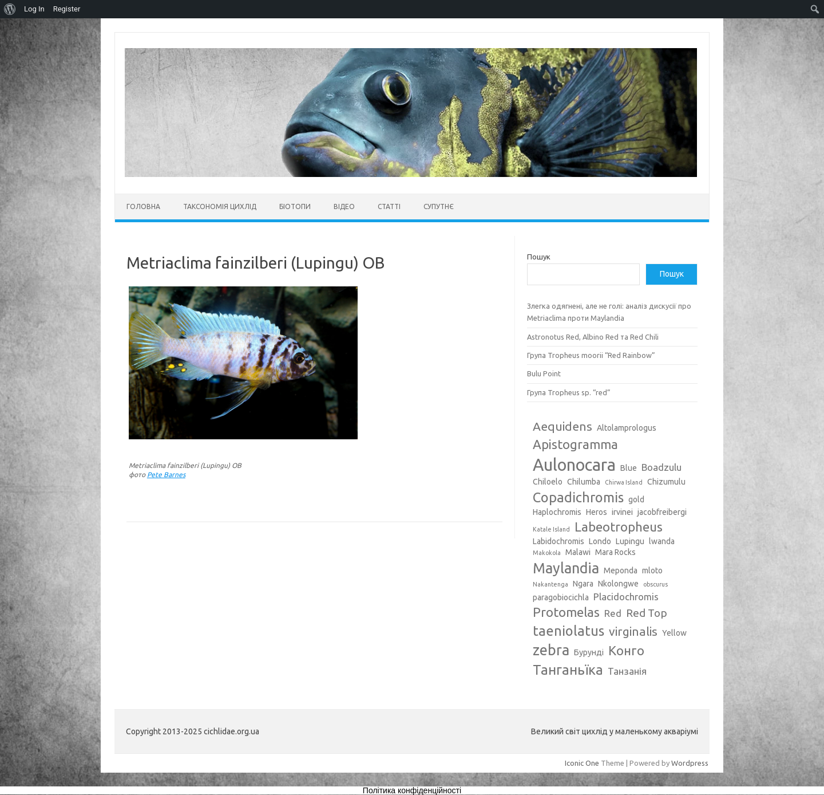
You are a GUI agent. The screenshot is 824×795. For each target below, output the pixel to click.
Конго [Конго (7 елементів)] (626, 650)
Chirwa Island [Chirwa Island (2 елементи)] (624, 482)
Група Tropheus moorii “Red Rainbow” (591, 355)
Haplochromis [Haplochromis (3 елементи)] (557, 512)
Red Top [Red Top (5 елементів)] (646, 613)
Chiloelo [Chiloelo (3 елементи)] (547, 481)
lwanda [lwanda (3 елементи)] (662, 541)
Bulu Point (544, 373)
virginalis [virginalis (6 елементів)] (633, 631)
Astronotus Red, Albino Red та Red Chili (593, 337)
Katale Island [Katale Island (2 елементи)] (551, 529)
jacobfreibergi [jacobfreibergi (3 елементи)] (662, 512)
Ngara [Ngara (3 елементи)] (583, 583)
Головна (143, 206)
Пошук (538, 257)
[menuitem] (10, 9)
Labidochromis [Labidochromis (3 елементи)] (558, 541)
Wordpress (689, 763)
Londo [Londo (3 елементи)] (600, 541)
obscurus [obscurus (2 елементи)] (655, 584)
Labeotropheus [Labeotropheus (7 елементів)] (619, 526)
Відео (344, 206)
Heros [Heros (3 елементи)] (596, 512)
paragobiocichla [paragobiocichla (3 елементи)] (561, 597)
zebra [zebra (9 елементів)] (551, 650)
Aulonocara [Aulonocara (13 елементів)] (574, 464)
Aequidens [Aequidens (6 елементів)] (562, 426)
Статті (389, 206)
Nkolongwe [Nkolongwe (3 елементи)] (618, 583)
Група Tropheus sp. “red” (569, 392)
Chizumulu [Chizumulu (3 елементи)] (666, 481)
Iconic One (582, 763)
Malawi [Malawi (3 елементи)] (578, 552)
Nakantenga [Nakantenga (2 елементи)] (550, 584)
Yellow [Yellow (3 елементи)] (674, 632)
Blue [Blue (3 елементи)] (628, 468)
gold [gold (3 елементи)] (636, 499)
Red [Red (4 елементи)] (612, 613)
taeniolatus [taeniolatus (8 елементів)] (568, 630)
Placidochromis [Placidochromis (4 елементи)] (626, 596)
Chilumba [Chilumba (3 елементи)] (583, 481)
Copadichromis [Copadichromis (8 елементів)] (578, 497)
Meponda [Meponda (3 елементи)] (620, 570)
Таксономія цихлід (219, 206)
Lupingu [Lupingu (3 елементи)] (630, 541)
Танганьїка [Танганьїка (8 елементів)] (568, 669)
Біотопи (295, 206)
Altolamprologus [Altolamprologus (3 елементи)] (626, 427)
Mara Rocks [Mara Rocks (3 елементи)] (615, 552)
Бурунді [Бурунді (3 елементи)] (589, 652)
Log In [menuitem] (34, 9)
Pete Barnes (166, 474)
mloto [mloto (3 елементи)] (652, 570)
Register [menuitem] (67, 9)
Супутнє (438, 206)
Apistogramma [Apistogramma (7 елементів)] (575, 444)
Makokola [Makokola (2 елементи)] (547, 552)
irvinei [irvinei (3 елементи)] (622, 512)
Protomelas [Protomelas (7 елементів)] (566, 612)
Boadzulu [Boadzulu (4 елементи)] (661, 467)
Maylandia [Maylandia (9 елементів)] (566, 568)
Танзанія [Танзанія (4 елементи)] (627, 671)
